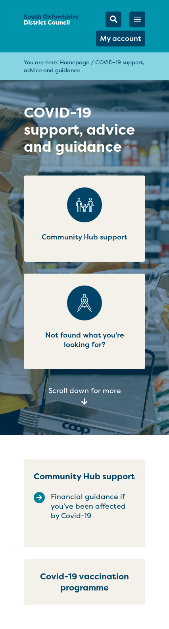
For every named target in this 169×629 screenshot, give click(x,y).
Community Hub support (84, 476)
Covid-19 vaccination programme (84, 582)
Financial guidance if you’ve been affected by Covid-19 (88, 506)
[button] (137, 19)
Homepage (74, 62)
